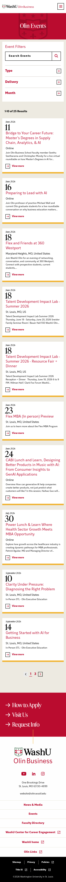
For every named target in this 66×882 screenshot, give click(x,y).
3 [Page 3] (35, 674)
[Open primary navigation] (61, 6)
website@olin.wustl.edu (33, 794)
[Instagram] (43, 775)
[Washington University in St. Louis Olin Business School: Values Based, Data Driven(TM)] (33, 763)
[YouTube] (23, 775)
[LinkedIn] (33, 775)
